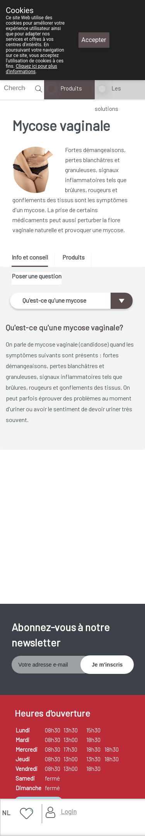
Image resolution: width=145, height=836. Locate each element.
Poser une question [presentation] (36, 276)
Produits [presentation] (73, 257)
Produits (71, 88)
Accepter (94, 40)
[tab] (32, 260)
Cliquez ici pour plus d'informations (31, 69)
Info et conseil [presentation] (30, 257)
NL (6, 812)
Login (69, 811)
